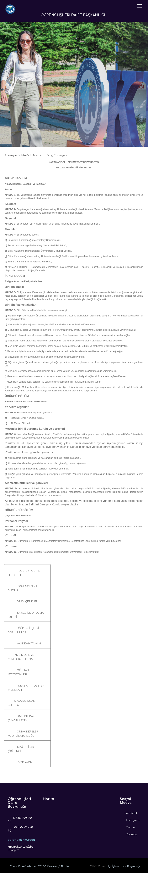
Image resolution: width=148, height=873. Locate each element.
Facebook (129, 812)
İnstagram (130, 819)
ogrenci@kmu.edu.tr (21, 838)
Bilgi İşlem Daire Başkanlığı (123, 866)
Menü (25, 155)
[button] (27, 572)
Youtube (128, 833)
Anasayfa (11, 155)
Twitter (127, 826)
